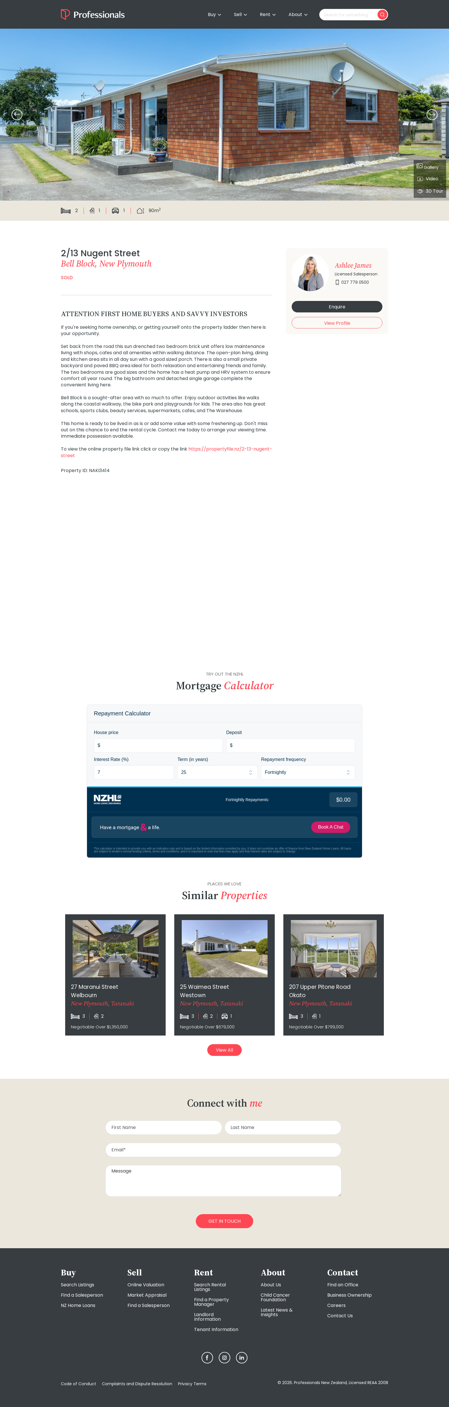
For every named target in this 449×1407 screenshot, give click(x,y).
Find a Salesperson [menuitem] (82, 1295)
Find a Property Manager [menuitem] (211, 1302)
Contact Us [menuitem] (340, 1315)
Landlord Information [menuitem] (207, 1316)
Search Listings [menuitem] (77, 1284)
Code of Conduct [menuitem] (78, 1384)
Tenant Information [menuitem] (216, 1329)
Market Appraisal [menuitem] (147, 1295)
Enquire (337, 307)
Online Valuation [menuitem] (145, 1284)
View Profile (337, 323)
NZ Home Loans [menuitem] (78, 1305)
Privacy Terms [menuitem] (192, 1384)
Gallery (427, 166)
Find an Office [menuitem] (342, 1284)
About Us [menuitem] (271, 1284)
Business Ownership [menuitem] (349, 1295)
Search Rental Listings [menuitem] (210, 1287)
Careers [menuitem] (336, 1305)
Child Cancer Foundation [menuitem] (275, 1297)
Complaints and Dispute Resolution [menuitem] (137, 1384)
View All (224, 1050)
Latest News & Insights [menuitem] (277, 1312)
